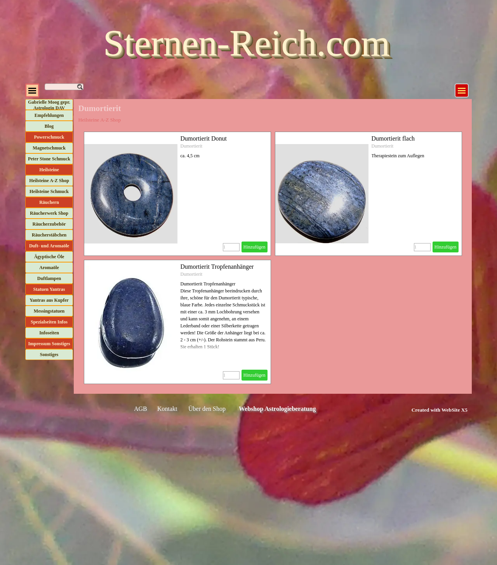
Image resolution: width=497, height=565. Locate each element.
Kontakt (167, 408)
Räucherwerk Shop (49, 213)
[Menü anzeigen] (462, 90)
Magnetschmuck (49, 148)
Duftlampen (49, 278)
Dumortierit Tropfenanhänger (217, 266)
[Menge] (231, 247)
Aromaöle (49, 267)
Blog (49, 126)
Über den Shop (207, 408)
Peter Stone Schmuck (49, 159)
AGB (140, 408)
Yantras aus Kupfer (49, 300)
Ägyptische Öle (49, 256)
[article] (177, 194)
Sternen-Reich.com (246, 43)
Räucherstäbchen (49, 235)
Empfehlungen (49, 115)
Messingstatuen (49, 311)
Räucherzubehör (49, 224)
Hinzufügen (254, 247)
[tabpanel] (430, 409)
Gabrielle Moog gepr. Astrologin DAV (49, 105)
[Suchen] (64, 86)
